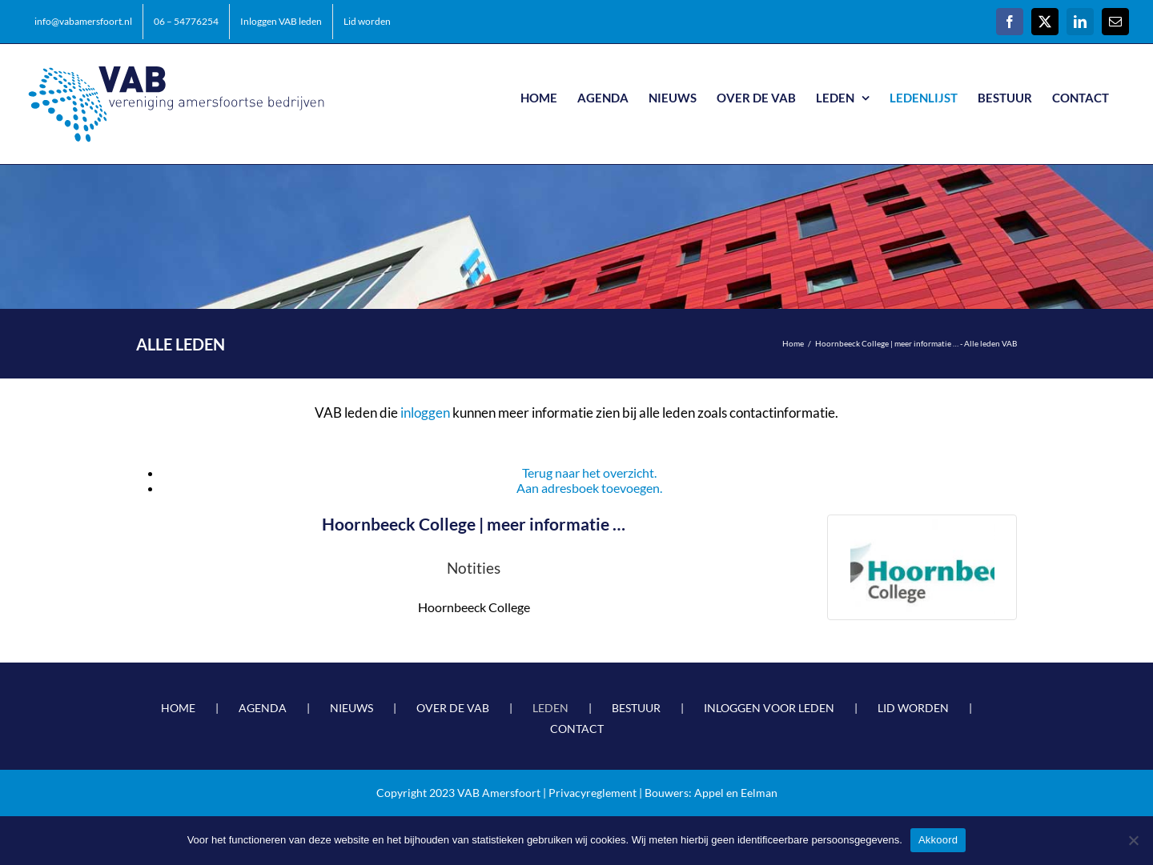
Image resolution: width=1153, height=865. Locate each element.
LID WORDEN (913, 708)
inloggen (425, 412)
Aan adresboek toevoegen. (589, 487)
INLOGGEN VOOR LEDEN (769, 708)
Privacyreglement (592, 792)
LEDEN (550, 708)
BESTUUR (636, 708)
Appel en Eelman (735, 792)
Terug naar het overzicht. (589, 472)
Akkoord (938, 840)
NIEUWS (351, 708)
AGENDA (263, 708)
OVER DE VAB (452, 708)
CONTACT (577, 728)
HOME (178, 708)
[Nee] (1133, 840)
